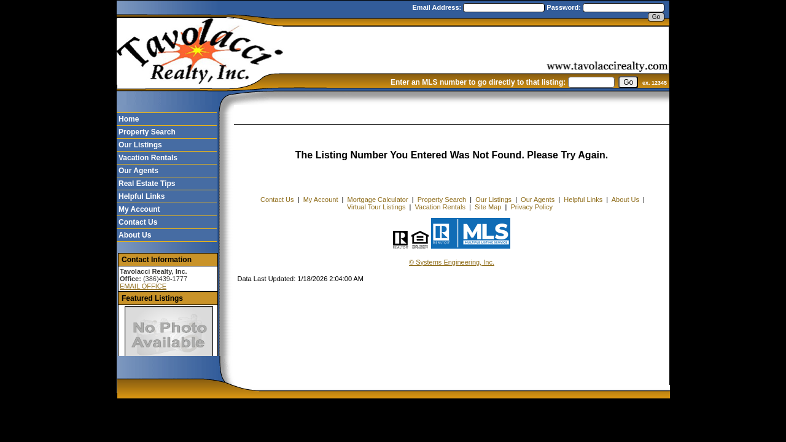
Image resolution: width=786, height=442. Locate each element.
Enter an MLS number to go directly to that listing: (478, 82)
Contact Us (138, 222)
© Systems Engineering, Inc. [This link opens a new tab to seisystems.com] (451, 262)
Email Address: (438, 7)
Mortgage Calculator (378, 199)
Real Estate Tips (147, 183)
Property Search (147, 132)
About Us (135, 235)
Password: (565, 7)
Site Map (488, 207)
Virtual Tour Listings (376, 207)
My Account (139, 209)
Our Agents (138, 170)
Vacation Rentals (148, 157)
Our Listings (140, 145)
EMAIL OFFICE (143, 286)
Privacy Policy (532, 207)
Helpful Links (142, 196)
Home (129, 119)
